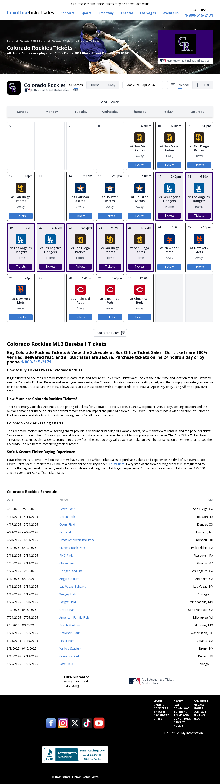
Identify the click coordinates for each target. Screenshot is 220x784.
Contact (199, 711)
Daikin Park (67, 516)
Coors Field (67, 524)
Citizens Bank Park (72, 547)
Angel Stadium (69, 578)
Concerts (161, 708)
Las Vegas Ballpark (72, 586)
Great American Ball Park (76, 539)
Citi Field (65, 532)
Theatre (160, 711)
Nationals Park (69, 632)
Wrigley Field (68, 594)
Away (111, 85)
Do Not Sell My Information (183, 732)
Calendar (180, 86)
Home (95, 85)
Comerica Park (69, 656)
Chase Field (67, 563)
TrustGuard (116, 463)
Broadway (161, 715)
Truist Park (66, 640)
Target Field (67, 601)
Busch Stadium (69, 625)
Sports (159, 704)
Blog (197, 718)
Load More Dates (110, 332)
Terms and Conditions (182, 716)
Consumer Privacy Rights (200, 704)
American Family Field (74, 617)
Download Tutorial (182, 709)
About (178, 701)
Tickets (140, 164)
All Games (76, 86)
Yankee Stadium (70, 648)
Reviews (199, 715)
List (203, 85)
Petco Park (67, 508)
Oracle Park (67, 609)
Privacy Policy (179, 723)
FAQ (176, 704)
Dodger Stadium (70, 570)
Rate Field (66, 663)
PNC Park (66, 555)
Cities (158, 718)
